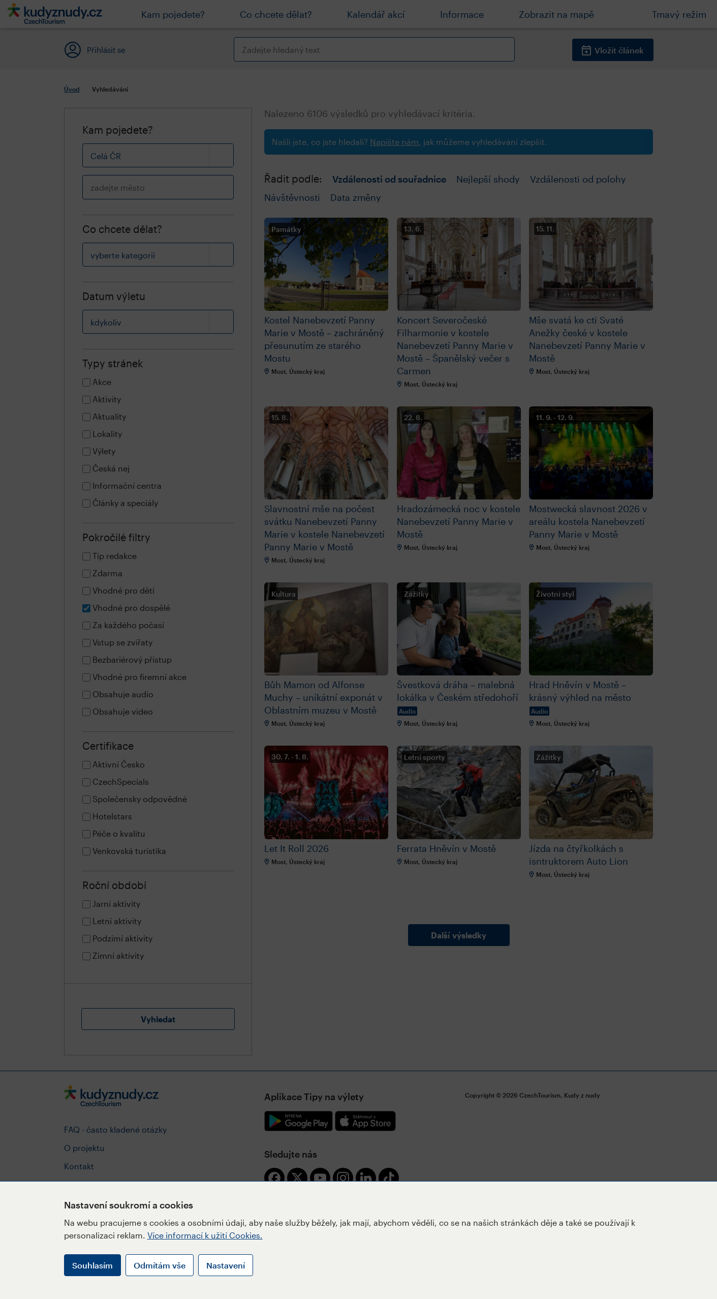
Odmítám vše (159, 1265)
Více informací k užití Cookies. (205, 1235)
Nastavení (225, 1265)
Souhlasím (92, 1265)
